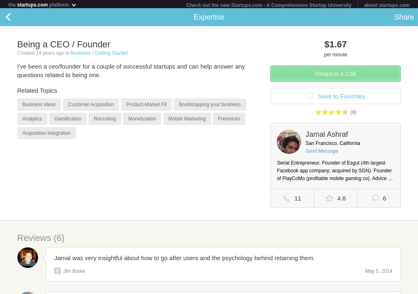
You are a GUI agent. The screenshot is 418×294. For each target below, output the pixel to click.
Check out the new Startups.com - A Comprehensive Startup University (269, 5)
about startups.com (386, 5)
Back (16, 19)
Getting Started (111, 55)
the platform (42, 4)
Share (404, 19)
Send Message (321, 153)
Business (81, 55)
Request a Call (336, 75)
